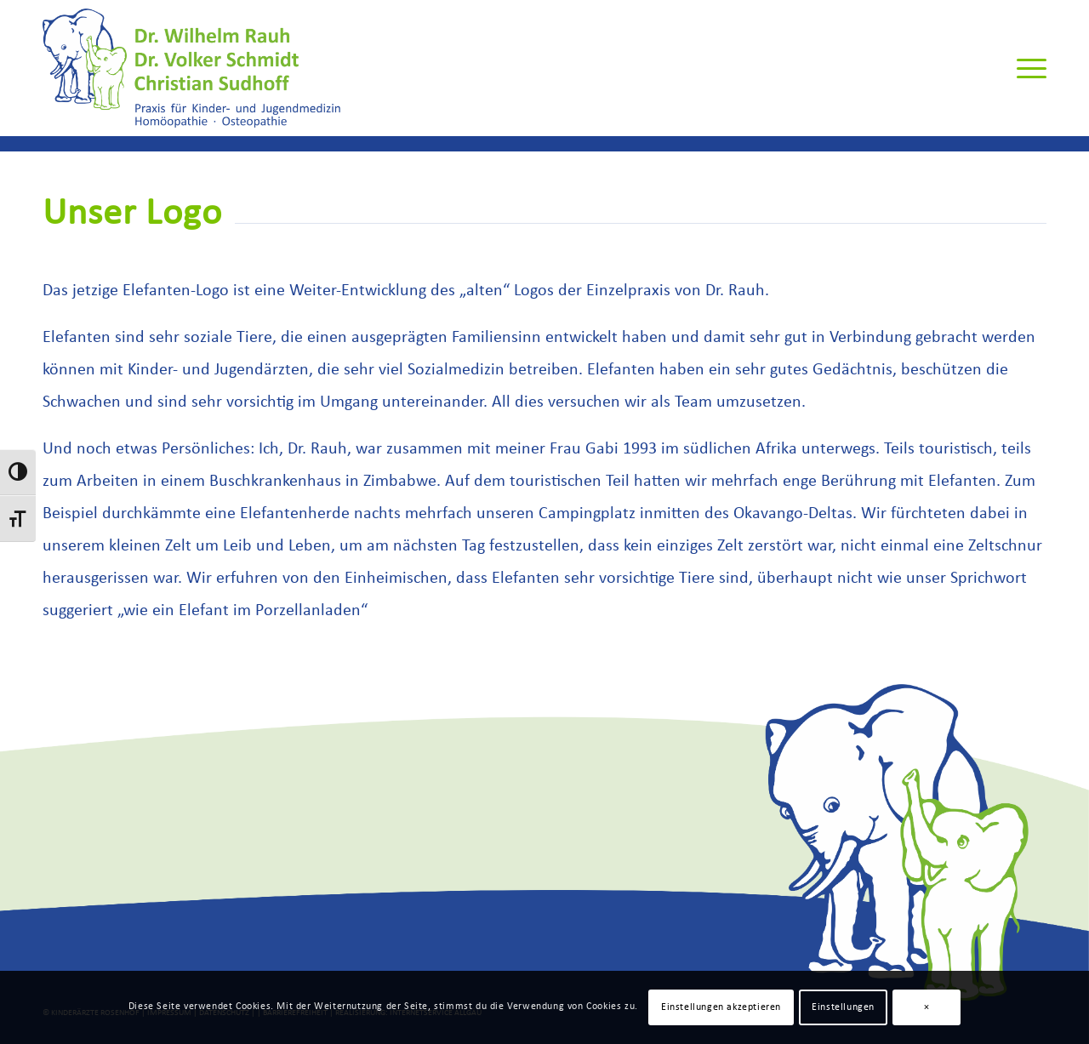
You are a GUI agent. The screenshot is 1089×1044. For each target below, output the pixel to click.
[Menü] (1026, 68)
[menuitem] (1026, 68)
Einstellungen (843, 1007)
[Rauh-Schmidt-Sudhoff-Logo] (191, 68)
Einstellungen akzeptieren (721, 1007)
